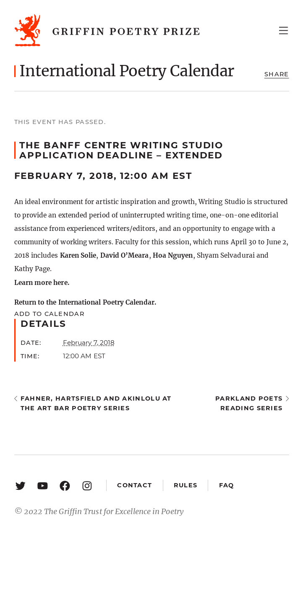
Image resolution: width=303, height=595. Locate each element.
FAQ (226, 485)
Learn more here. (41, 283)
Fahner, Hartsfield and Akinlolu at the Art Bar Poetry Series (96, 403)
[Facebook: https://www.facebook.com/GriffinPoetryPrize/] (65, 485)
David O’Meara (124, 255)
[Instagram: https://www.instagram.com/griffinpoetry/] (87, 485)
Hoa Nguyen (173, 255)
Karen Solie (78, 255)
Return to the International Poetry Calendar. (85, 302)
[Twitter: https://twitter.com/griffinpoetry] (20, 485)
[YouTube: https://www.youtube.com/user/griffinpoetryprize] (43, 485)
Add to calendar (49, 314)
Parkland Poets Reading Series (248, 403)
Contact (134, 485)
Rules (185, 485)
